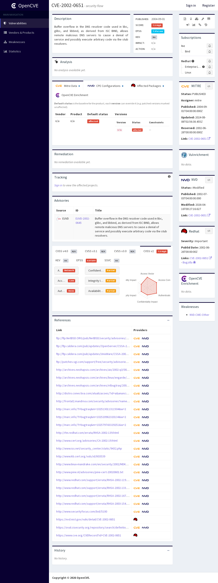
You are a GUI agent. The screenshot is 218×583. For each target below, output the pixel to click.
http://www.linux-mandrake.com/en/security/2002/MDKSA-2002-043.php (101, 464)
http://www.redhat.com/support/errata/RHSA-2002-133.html (94, 488)
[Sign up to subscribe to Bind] (210, 51)
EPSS (86, 260)
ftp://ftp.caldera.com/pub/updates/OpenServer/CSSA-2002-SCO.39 (98, 346)
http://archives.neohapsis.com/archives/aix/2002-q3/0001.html (96, 370)
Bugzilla (189, 262)
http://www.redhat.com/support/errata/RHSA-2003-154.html (94, 503)
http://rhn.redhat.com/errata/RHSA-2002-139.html (87, 433)
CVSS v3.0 (125, 251)
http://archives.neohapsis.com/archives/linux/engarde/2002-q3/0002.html (103, 377)
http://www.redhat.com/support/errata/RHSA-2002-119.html (94, 480)
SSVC (112, 260)
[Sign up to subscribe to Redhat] (210, 61)
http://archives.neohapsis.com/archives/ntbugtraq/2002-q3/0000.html (100, 385)
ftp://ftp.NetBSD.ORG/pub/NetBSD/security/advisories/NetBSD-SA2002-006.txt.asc (108, 338)
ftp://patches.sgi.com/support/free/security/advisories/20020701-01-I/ (101, 362)
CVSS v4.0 (66, 251)
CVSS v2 (155, 251)
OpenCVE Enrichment (72, 95)
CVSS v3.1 (95, 251)
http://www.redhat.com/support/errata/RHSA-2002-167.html (94, 496)
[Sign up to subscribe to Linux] (210, 72)
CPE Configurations (105, 86)
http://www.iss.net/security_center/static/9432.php (89, 448)
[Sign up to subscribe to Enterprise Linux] (210, 67)
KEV (62, 260)
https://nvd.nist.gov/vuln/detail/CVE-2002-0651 (85, 519)
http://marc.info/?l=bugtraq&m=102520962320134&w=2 (91, 417)
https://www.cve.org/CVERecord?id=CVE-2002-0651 (88, 535)
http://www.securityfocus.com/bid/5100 (81, 511)
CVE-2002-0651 (67, 5)
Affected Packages (147, 86)
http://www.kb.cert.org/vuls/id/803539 (80, 456)
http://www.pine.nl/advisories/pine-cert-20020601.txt (89, 472)
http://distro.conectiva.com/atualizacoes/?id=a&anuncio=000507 (97, 393)
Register (208, 5)
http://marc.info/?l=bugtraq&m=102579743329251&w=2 (91, 425)
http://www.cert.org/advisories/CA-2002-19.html (87, 440)
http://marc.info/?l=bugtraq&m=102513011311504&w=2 (91, 409)
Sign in (191, 5)
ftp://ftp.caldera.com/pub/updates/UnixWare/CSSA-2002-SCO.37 (96, 354)
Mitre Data (68, 86)
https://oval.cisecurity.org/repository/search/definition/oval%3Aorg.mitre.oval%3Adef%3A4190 (118, 527)
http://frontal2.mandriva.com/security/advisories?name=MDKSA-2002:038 (102, 401)
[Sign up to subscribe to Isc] (210, 45)
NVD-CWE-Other (199, 315)
